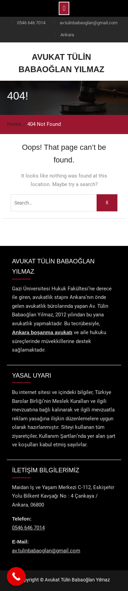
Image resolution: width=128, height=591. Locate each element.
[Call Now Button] (16, 576)
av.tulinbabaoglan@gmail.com (88, 22)
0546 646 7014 (31, 22)
